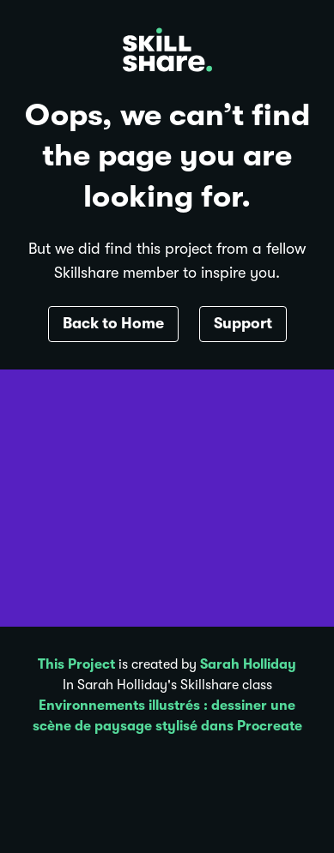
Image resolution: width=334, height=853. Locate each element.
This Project (76, 664)
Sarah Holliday (248, 664)
